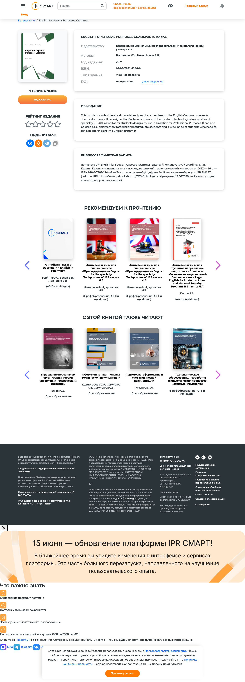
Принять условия (122, 673)
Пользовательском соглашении (166, 650)
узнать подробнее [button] (152, 81)
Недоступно (42, 99)
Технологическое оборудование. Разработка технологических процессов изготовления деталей (187, 379)
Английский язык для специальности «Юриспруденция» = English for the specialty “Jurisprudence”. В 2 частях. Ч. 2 (144, 273)
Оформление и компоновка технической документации (101, 376)
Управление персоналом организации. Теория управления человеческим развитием (58, 379)
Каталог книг (26, 20)
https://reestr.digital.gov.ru (130, 498)
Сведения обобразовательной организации (134, 5)
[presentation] (27, 265)
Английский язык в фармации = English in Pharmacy (58, 267)
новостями (22, 639)
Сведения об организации (210, 499)
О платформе (202, 504)
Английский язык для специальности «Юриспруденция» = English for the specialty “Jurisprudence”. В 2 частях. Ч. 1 (101, 273)
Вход (24, 14)
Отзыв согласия (204, 494)
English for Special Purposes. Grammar (63, 20)
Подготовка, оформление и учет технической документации (144, 377)
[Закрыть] (4, 528)
